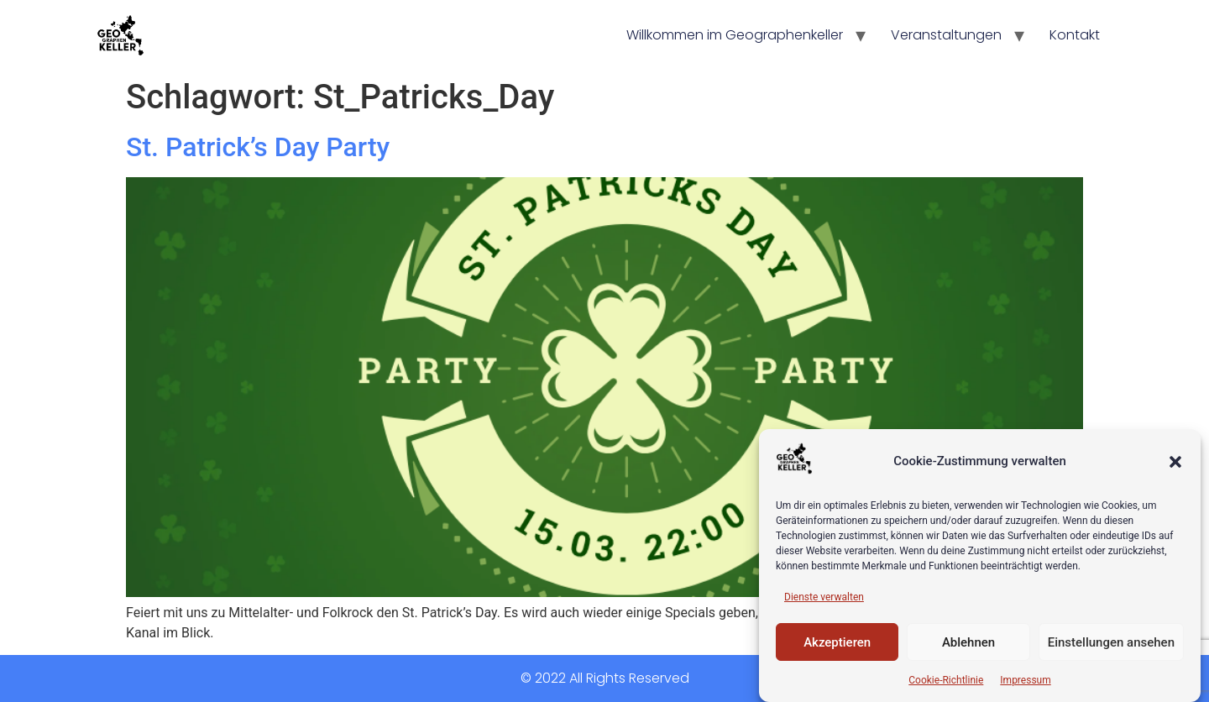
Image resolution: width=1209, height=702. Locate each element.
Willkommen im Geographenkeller (734, 35)
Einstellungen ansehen (1111, 642)
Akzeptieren (837, 642)
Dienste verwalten (824, 597)
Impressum (1025, 680)
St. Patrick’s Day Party (258, 147)
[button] (1175, 461)
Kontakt (1074, 35)
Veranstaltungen (946, 35)
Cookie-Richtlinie (945, 680)
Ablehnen (968, 642)
